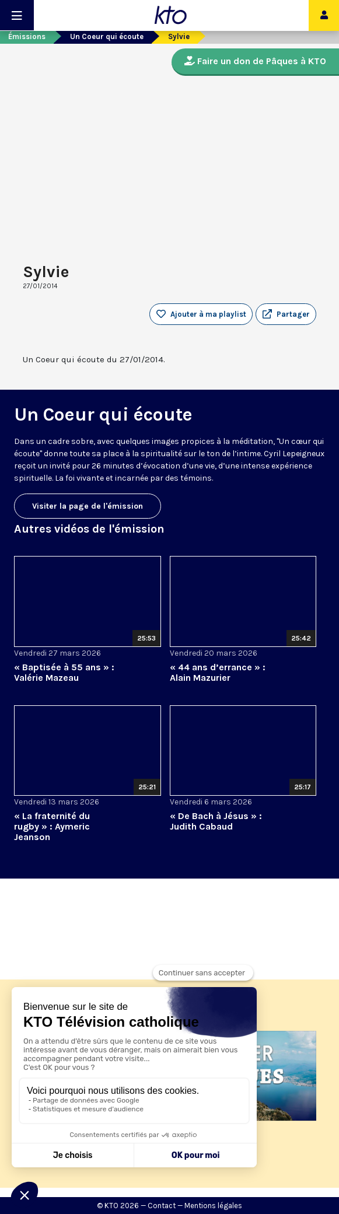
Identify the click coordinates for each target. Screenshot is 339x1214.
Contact (162, 1205)
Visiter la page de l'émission (87, 506)
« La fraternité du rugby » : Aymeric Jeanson (52, 826)
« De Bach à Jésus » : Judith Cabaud (216, 821)
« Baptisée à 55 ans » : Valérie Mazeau (64, 672)
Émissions (27, 36)
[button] (286, 314)
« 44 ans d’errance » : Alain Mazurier (217, 672)
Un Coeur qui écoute (107, 36)
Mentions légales (213, 1205)
